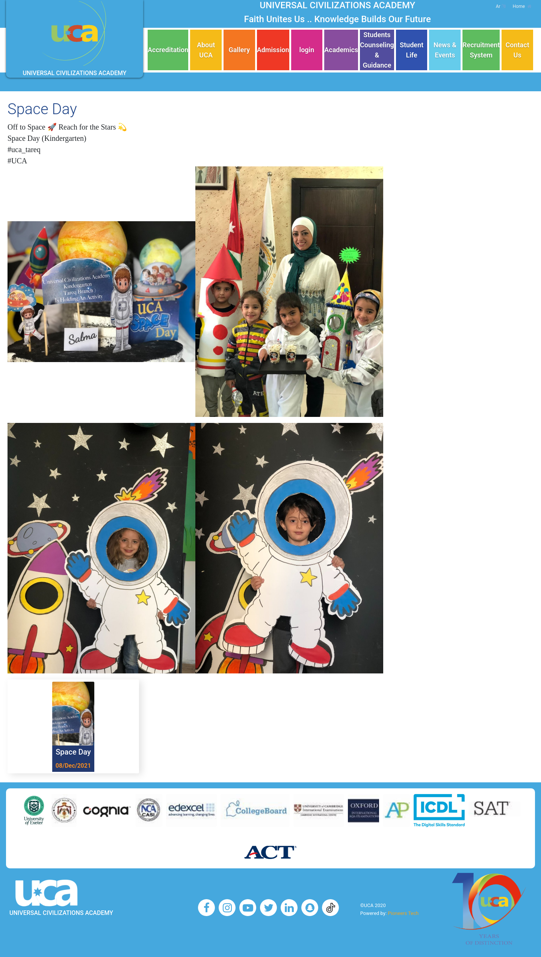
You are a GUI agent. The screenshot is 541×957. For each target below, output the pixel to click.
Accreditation (168, 50)
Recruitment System (481, 50)
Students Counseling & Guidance (377, 50)
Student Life (411, 50)
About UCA (206, 50)
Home (522, 6)
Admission (273, 50)
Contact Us (517, 50)
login (306, 50)
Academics (341, 50)
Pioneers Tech (403, 913)
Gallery (239, 50)
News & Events (445, 50)
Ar (500, 6)
